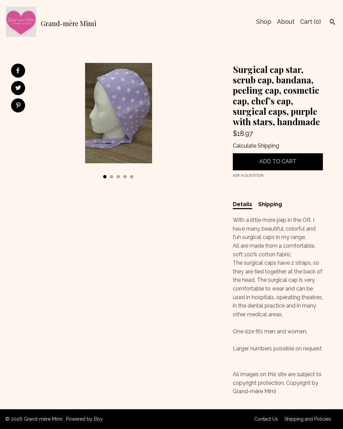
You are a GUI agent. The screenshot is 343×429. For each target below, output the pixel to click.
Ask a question (248, 175)
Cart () (310, 21)
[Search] (332, 22)
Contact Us (266, 419)
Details (242, 204)
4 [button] (125, 176)
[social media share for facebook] (17, 70)
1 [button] (105, 176)
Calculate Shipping (256, 146)
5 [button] (131, 176)
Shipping (270, 204)
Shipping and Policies (307, 419)
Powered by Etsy (84, 419)
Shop (263, 21)
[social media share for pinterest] (18, 106)
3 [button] (118, 176)
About (285, 21)
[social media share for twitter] (18, 89)
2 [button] (111, 176)
